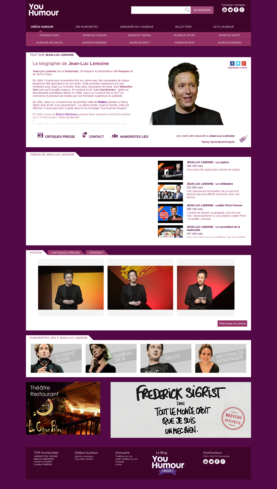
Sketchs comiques (84, 456)
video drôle (44, 10)
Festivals (119, 461)
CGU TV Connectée (219, 456)
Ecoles (118, 464)
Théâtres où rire (123, 456)
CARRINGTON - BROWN (46, 456)
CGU (205, 456)
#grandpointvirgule (222, 141)
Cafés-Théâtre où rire (126, 458)
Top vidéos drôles (84, 458)
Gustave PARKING (43, 464)
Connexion (228, 5)
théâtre (102, 102)
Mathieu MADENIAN (44, 458)
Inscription (240, 5)
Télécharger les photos (232, 323)
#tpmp (205, 141)
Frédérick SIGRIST (43, 461)
